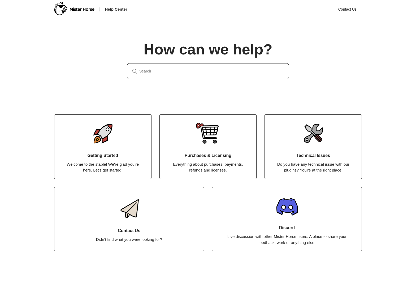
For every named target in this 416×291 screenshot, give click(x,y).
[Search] (208, 71)
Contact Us (347, 9)
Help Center (116, 9)
